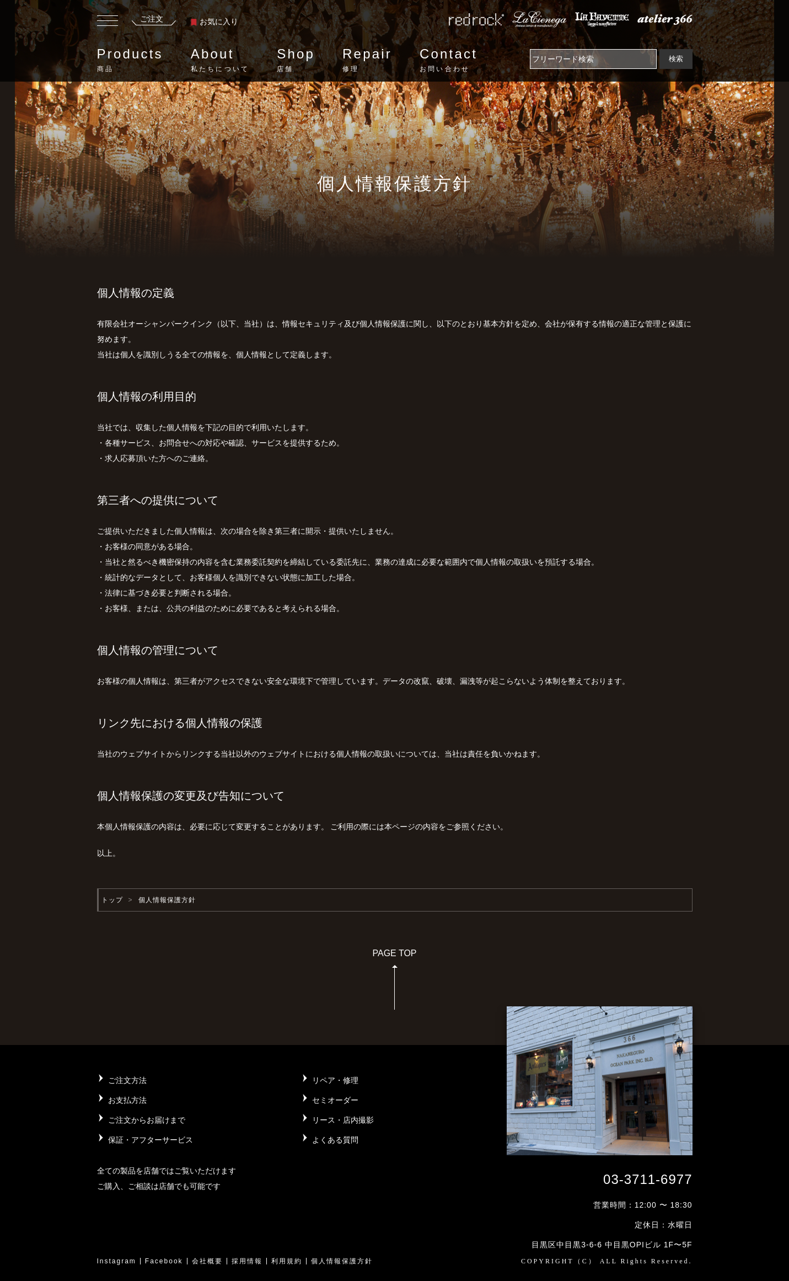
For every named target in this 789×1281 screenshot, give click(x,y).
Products (130, 60)
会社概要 (207, 1261)
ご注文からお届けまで (146, 1120)
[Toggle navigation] (107, 22)
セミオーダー (335, 1100)
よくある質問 (335, 1139)
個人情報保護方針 (342, 1261)
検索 (676, 59)
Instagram (116, 1261)
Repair (367, 60)
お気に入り (214, 21)
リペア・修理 (335, 1080)
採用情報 (247, 1261)
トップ (112, 900)
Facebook (164, 1261)
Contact (448, 60)
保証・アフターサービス (150, 1139)
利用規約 (286, 1261)
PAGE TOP (394, 982)
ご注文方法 (127, 1080)
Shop (296, 60)
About (220, 60)
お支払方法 (127, 1100)
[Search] (593, 59)
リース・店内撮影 (343, 1120)
